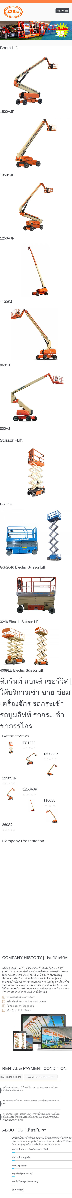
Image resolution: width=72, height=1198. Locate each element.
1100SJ (6, 302)
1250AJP (7, 238)
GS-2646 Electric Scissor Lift (22, 567)
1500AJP (7, 112)
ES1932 (6, 504)
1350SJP (7, 175)
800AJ (5, 429)
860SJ (5, 365)
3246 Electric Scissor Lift (19, 622)
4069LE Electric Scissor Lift (21, 670)
